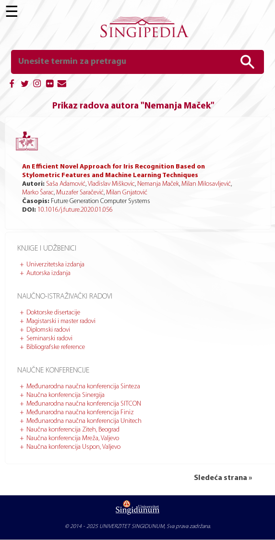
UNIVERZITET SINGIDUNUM (131, 526)
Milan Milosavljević (206, 184)
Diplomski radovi (48, 330)
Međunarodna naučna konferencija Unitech (84, 421)
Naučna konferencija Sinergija (65, 395)
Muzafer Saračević (80, 192)
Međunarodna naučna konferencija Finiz (80, 412)
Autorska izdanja (48, 273)
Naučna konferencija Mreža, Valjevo (72, 438)
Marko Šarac (38, 192)
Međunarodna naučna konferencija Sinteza (83, 386)
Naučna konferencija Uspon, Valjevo (73, 447)
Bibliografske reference (55, 347)
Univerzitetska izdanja (55, 264)
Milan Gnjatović (126, 192)
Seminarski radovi (49, 338)
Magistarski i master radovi (61, 321)
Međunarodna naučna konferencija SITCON (83, 404)
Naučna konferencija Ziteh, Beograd (73, 429)
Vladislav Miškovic (111, 184)
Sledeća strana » (223, 478)
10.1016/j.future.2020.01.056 (75, 210)
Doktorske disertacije (53, 312)
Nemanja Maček (158, 184)
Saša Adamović (65, 184)
